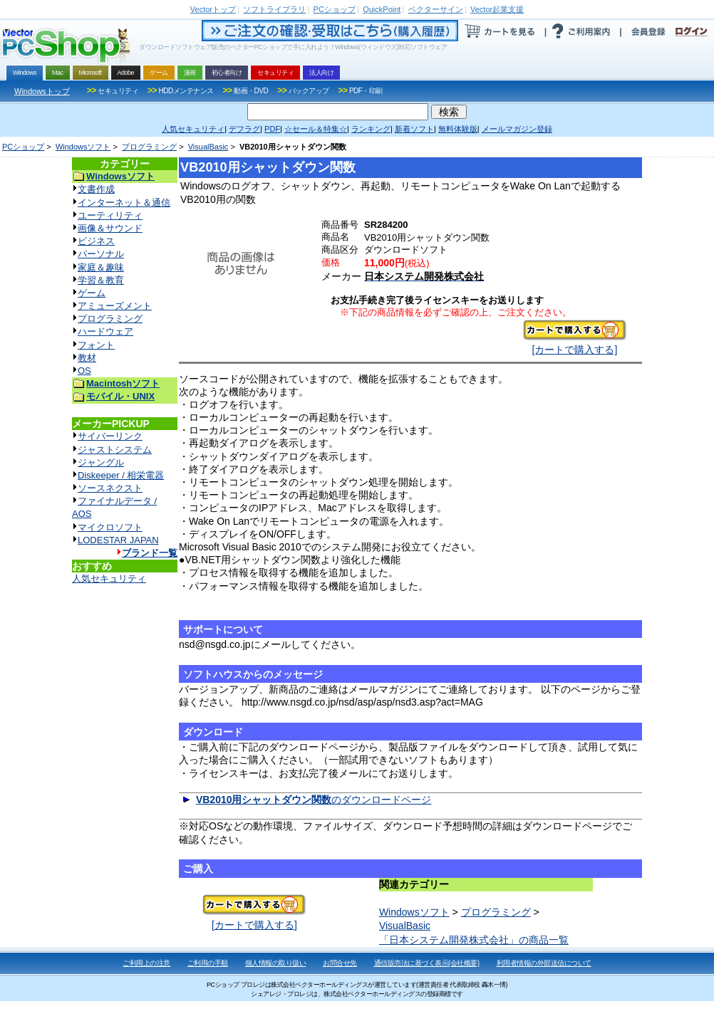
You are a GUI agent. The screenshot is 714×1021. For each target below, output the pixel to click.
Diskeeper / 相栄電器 (121, 475)
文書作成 (96, 189)
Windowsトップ (42, 91)
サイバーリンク (110, 436)
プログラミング (149, 146)
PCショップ (23, 146)
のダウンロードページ (314, 799)
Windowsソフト (83, 146)
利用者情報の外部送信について (544, 963)
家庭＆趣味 (101, 267)
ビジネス (96, 241)
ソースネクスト (110, 488)
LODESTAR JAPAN (118, 540)
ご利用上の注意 (146, 963)
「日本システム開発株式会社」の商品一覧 (474, 940)
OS (84, 370)
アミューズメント (115, 305)
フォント (96, 345)
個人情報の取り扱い (275, 963)
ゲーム (91, 293)
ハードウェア (105, 331)
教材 (87, 357)
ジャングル (101, 462)
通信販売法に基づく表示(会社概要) (427, 963)
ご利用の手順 (207, 963)
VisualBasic (208, 146)
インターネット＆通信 (124, 202)
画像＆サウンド (110, 228)
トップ (213, 9)
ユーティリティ (110, 215)
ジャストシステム (115, 449)
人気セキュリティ (109, 578)
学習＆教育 (101, 280)
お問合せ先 (340, 963)
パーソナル (101, 253)
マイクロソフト (110, 527)
